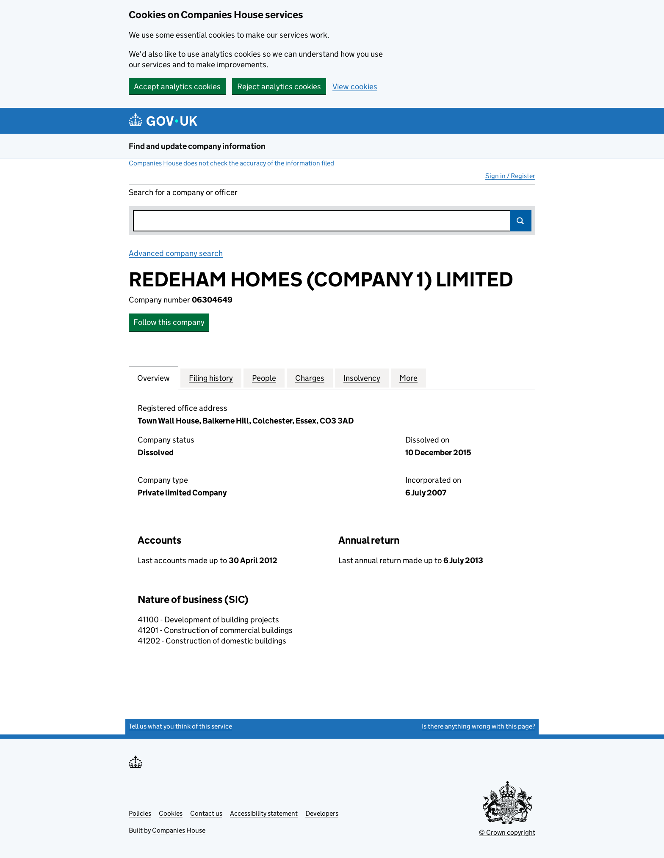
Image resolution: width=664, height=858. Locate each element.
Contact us (206, 813)
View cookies (354, 86)
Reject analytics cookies (279, 86)
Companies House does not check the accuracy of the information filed (231, 163)
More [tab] (408, 378)
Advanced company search (176, 253)
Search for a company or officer (183, 192)
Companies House (178, 830)
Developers (321, 813)
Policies (140, 813)
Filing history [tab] (211, 378)
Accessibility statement (264, 813)
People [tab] (264, 378)
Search (520, 220)
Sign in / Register (510, 176)
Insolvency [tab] (361, 378)
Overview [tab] (153, 378)
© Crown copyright (507, 832)
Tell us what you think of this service (180, 726)
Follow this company (169, 322)
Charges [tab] (309, 378)
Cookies (171, 813)
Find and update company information (197, 146)
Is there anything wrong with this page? (478, 726)
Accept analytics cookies (177, 86)
